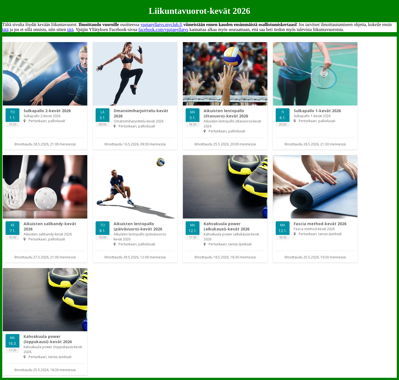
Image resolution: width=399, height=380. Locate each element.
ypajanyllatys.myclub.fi (161, 24)
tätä (5, 29)
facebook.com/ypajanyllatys (163, 29)
